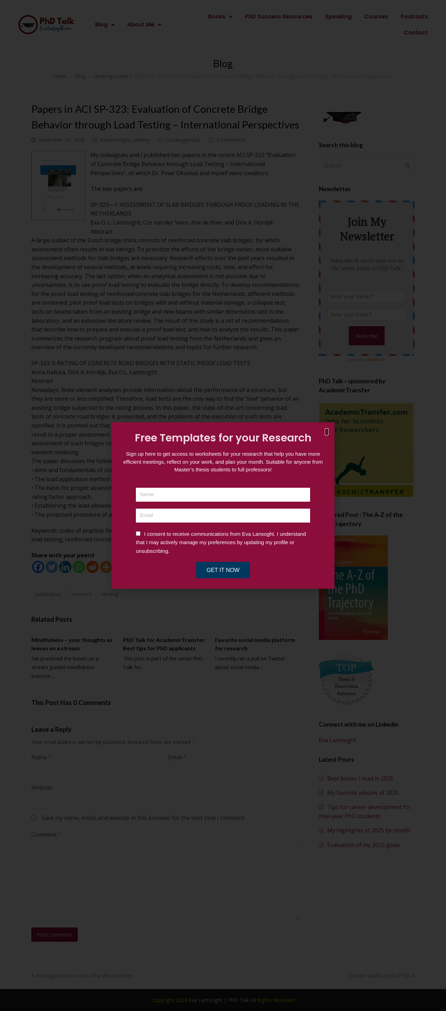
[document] (223, 505)
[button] (327, 431)
